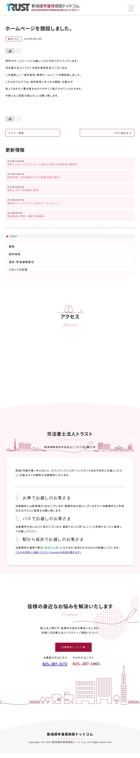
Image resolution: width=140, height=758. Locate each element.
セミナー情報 (17, 133)
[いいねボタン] (10, 51)
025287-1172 (53, 669)
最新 (12, 251)
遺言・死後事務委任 (21, 267)
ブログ (14, 241)
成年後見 (15, 259)
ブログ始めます (121, 133)
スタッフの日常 (18, 274)
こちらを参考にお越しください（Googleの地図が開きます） (50, 557)
